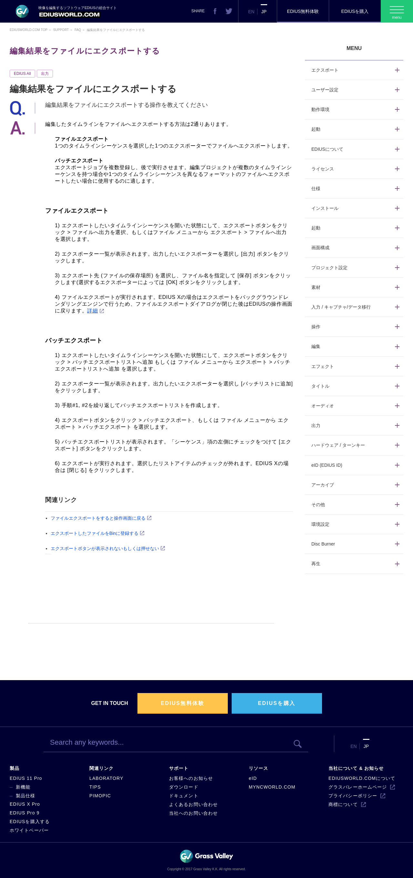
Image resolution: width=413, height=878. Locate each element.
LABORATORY (106, 778)
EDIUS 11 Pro (26, 778)
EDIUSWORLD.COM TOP (28, 30)
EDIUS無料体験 (303, 11)
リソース (258, 768)
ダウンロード (183, 787)
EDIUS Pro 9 (24, 812)
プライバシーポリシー (352, 795)
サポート (178, 768)
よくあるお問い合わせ (193, 804)
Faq (78, 30)
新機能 (23, 787)
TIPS (95, 787)
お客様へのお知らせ (191, 778)
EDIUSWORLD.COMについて (362, 778)
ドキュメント (183, 795)
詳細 (92, 310)
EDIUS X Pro (25, 804)
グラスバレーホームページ (357, 787)
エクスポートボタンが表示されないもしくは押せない (105, 548)
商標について (343, 804)
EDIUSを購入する (30, 821)
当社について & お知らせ (356, 768)
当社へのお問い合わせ (193, 813)
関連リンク (101, 768)
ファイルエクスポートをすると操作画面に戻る (98, 518)
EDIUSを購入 (355, 11)
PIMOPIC (100, 795)
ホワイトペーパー (29, 830)
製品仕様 (25, 795)
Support (61, 30)
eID (253, 778)
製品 (14, 768)
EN (251, 11)
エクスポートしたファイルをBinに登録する (94, 533)
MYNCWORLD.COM (272, 787)
